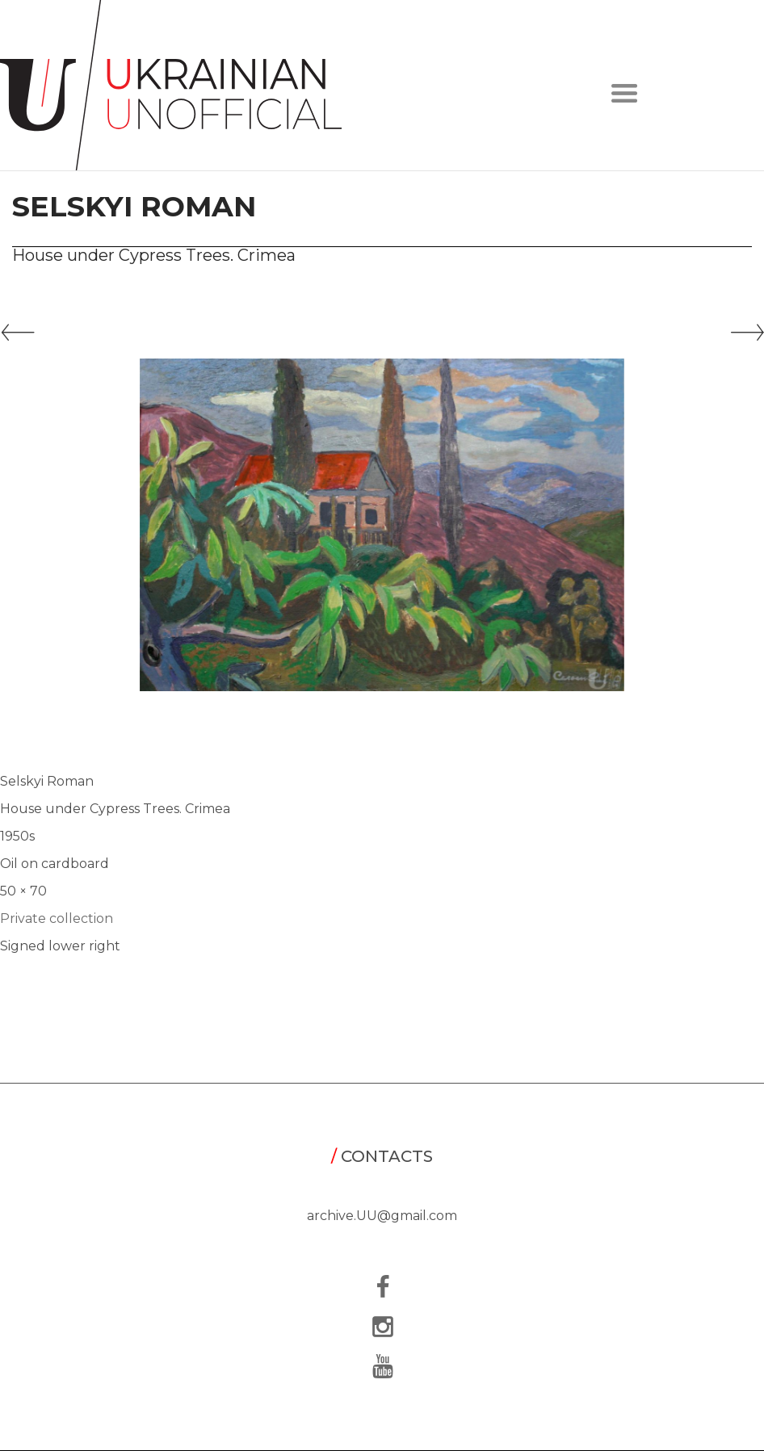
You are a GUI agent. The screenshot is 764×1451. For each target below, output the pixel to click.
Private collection (56, 918)
